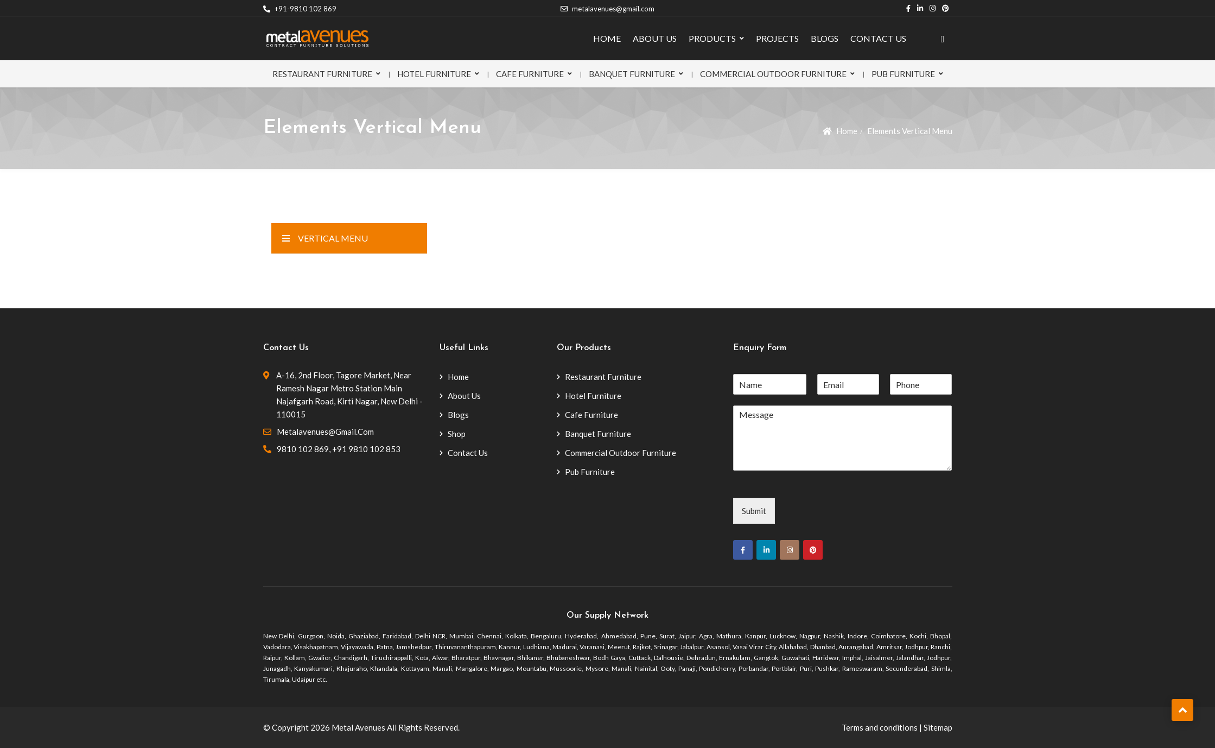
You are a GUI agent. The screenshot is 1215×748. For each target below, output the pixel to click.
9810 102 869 (303, 449)
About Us (464, 396)
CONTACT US (878, 38)
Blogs (458, 415)
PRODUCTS (712, 38)
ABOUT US (655, 38)
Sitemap (938, 727)
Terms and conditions (880, 727)
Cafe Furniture (530, 74)
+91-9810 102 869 (299, 8)
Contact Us (468, 453)
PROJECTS (777, 38)
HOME (607, 38)
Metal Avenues (358, 727)
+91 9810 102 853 (366, 449)
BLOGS (824, 38)
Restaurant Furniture (322, 74)
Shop (457, 434)
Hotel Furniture (434, 74)
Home (846, 131)
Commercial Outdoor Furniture (773, 74)
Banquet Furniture (632, 74)
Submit (754, 511)
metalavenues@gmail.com (607, 8)
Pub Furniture (903, 74)
